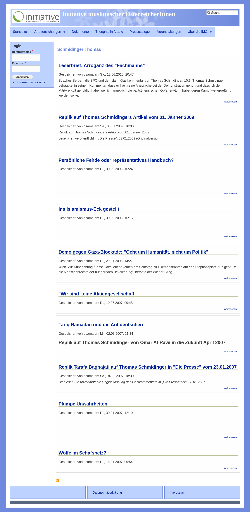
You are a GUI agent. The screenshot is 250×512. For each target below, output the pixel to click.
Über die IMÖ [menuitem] (199, 33)
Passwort (18, 63)
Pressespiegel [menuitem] (140, 32)
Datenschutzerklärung (107, 492)
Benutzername (21, 51)
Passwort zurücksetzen (31, 82)
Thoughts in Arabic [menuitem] (109, 32)
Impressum (177, 492)
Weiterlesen (230, 101)
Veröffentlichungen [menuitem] (48, 33)
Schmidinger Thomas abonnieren (57, 482)
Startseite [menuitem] (20, 32)
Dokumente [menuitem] (80, 32)
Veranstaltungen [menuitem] (169, 32)
